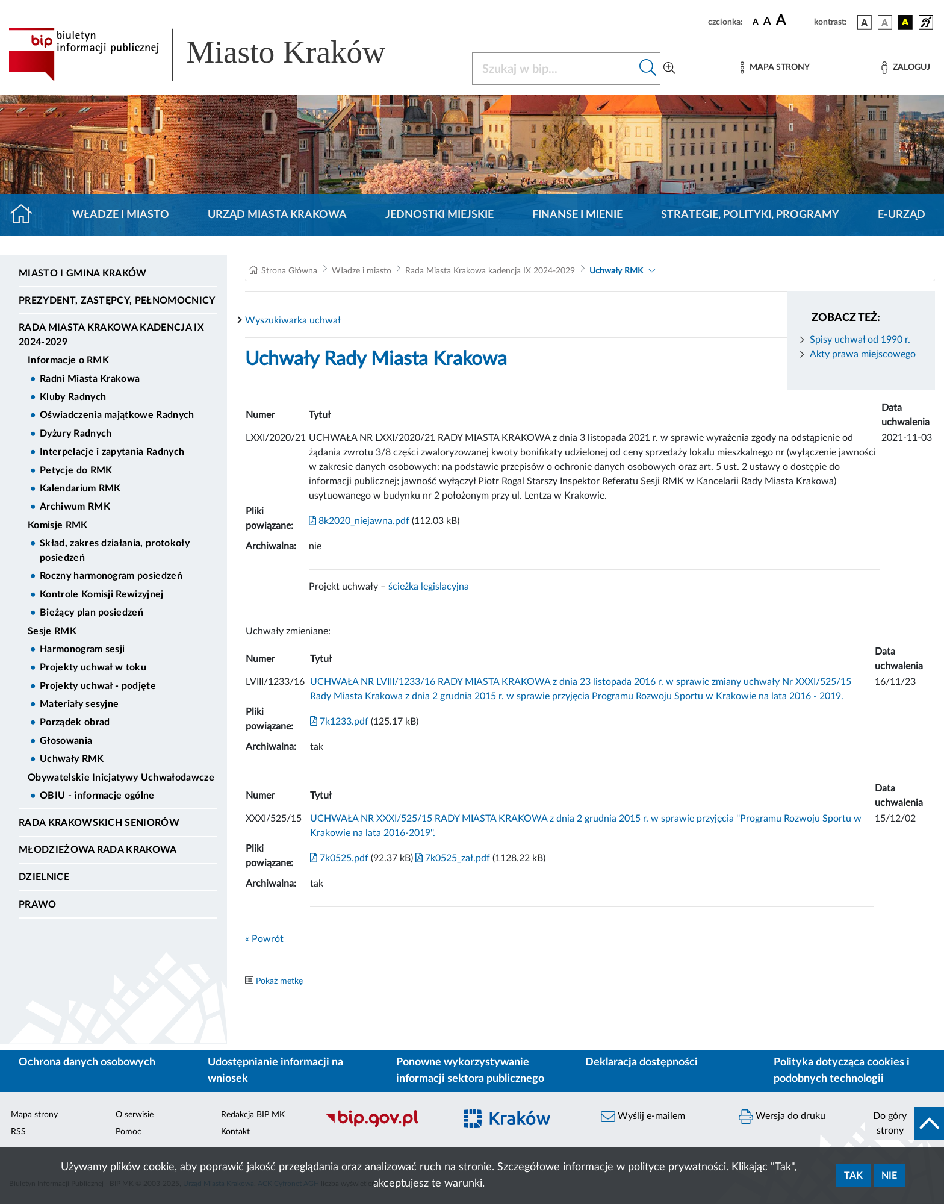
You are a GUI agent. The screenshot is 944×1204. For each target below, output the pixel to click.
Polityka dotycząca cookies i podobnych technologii (842, 1070)
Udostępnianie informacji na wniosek (275, 1070)
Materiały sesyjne (79, 704)
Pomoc (128, 1132)
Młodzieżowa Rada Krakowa (98, 850)
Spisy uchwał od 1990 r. (860, 340)
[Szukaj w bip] (648, 68)
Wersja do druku (782, 1116)
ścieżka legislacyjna (428, 586)
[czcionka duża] (793, 20)
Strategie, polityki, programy (750, 215)
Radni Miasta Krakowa (90, 379)
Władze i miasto (120, 215)
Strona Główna (289, 271)
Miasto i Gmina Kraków (83, 273)
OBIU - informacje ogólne (97, 795)
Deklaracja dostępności (641, 1062)
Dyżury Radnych (75, 433)
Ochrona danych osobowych (87, 1062)
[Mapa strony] (775, 67)
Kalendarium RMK (80, 488)
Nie (889, 1176)
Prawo (38, 904)
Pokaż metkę (279, 981)
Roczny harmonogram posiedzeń (111, 576)
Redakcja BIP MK (253, 1115)
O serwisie (135, 1115)
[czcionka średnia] (767, 22)
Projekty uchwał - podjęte (98, 686)
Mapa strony (34, 1115)
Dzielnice (44, 877)
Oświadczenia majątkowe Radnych (117, 415)
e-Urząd (901, 215)
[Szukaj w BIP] (554, 68)
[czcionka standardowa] (755, 21)
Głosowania (66, 741)
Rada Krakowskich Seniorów (99, 823)
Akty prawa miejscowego (863, 354)
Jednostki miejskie (439, 215)
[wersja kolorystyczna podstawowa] (865, 22)
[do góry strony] (904, 1123)
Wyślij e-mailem (643, 1116)
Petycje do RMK (76, 470)
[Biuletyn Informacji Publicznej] (384, 1125)
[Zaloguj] (905, 67)
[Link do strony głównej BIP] (214, 54)
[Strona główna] (26, 215)
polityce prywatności (677, 1167)
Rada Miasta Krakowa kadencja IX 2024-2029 (111, 335)
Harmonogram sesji (82, 649)
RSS (18, 1132)
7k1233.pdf (339, 721)
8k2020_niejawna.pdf (359, 521)
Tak (853, 1176)
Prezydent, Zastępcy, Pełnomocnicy (117, 300)
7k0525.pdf (339, 858)
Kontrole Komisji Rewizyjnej (102, 594)
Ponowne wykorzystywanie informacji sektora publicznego (470, 1070)
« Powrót (264, 939)
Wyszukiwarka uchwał (293, 320)
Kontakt (235, 1132)
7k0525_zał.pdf (451, 858)
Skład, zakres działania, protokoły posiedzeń (115, 550)
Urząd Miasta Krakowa (277, 215)
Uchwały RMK (72, 759)
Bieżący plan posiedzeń (91, 612)
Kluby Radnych (73, 397)
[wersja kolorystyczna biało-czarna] (885, 22)
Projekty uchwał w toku (93, 667)
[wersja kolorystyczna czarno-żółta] (905, 22)
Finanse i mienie (577, 215)
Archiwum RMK (75, 506)
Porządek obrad (75, 722)
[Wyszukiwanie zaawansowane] (669, 69)
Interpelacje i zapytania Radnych (112, 452)
